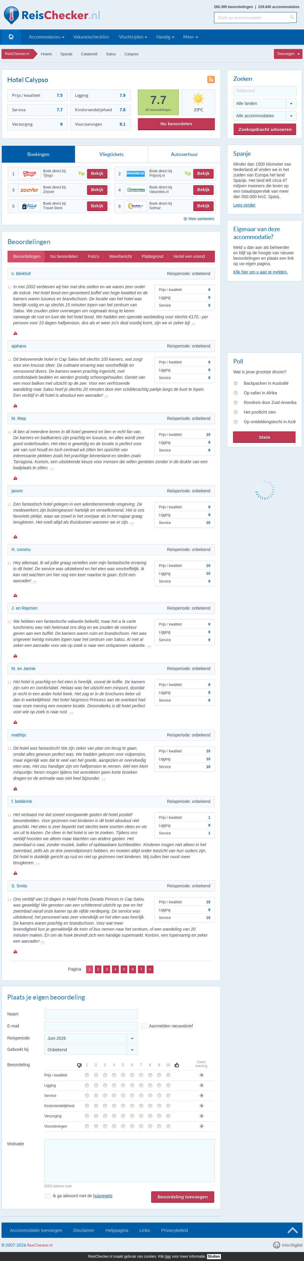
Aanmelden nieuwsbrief (171, 1026)
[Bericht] (129, 1160)
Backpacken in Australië (266, 383)
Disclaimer (83, 1230)
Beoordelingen (26, 256)
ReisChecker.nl (17, 54)
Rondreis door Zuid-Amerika (270, 402)
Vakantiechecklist (91, 36)
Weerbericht (120, 256)
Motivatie (15, 1143)
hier (168, 1256)
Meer (188, 36)
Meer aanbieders (201, 219)
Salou (111, 54)
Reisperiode (18, 1038)
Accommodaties (44, 36)
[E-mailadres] (91, 1026)
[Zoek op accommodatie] (252, 17)
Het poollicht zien (260, 412)
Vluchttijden (131, 36)
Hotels (46, 54)
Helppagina (116, 1230)
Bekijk (97, 173)
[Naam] (91, 1014)
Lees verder (244, 205)
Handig (163, 36)
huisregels (103, 1195)
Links (144, 1230)
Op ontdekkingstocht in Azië (270, 421)
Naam (12, 1014)
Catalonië (89, 54)
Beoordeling (18, 1064)
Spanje (66, 54)
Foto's (93, 256)
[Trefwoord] (264, 91)
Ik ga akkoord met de (82, 1195)
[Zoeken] (293, 17)
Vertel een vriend (189, 256)
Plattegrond (152, 256)
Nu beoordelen (176, 123)
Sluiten (214, 1256)
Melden (15, 333)
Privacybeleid (174, 1230)
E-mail (13, 1026)
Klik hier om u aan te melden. (260, 272)
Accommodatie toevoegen (36, 1230)
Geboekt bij (18, 1049)
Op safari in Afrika (260, 392)
